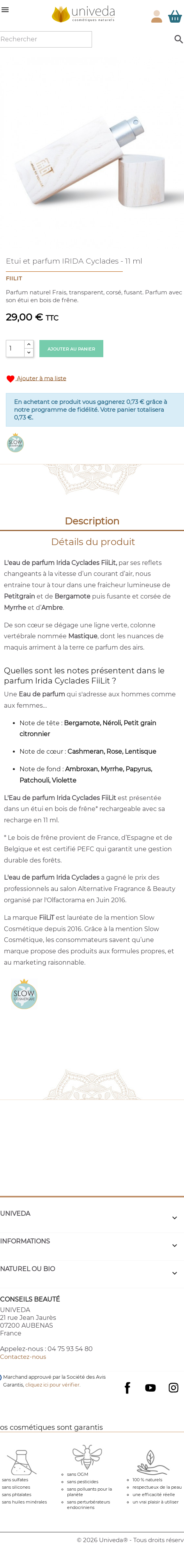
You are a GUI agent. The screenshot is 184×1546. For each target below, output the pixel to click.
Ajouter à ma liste (36, 379)
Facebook (127, 1395)
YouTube (150, 1387)
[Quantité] (15, 348)
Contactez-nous (23, 1356)
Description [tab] (92, 521)
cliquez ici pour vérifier (52, 1385)
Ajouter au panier (71, 349)
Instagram (173, 1387)
